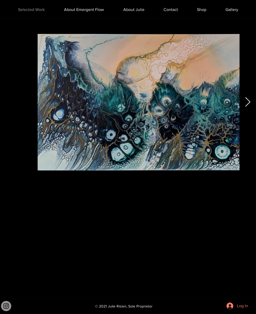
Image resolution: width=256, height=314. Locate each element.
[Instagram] (6, 306)
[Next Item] (248, 102)
